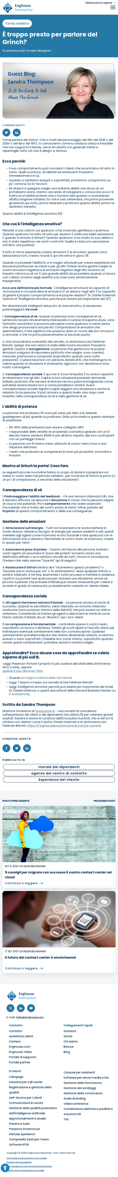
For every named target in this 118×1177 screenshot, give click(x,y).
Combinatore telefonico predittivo (88, 1109)
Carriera (14, 1041)
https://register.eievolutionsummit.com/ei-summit (64, 726)
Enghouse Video (20, 1052)
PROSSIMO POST (105, 801)
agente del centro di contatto (59, 773)
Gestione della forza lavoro (83, 1083)
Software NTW (19, 1145)
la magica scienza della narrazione (46, 678)
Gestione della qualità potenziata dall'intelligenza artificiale (33, 1110)
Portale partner (19, 1062)
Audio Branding (74, 1098)
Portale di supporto (22, 1057)
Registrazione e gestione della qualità (30, 1089)
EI (10, 694)
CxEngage (16, 1077)
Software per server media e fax (86, 1078)
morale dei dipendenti (59, 767)
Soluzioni (70, 1031)
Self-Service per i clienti (25, 1098)
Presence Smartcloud (24, 1129)
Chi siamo (71, 1041)
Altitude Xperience (22, 1134)
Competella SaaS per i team (29, 1139)
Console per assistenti (79, 1072)
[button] (100, 3)
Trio (66, 1119)
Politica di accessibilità (19, 1162)
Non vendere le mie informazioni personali (29, 1166)
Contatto (15, 1031)
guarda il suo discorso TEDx (22, 671)
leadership (22, 694)
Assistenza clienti (21, 1036)
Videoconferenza (76, 1104)
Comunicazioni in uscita (26, 1103)
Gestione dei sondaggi (80, 1088)
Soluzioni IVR (72, 1114)
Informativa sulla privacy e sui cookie (27, 1158)
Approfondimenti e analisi (27, 1118)
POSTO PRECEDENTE (15, 801)
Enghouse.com (19, 1047)
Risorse (69, 1047)
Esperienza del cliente (59, 779)
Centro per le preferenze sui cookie (25, 1170)
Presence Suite (19, 1124)
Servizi (68, 1036)
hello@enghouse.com (30, 1017)
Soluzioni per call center (25, 1082)
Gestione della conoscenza (83, 1093)
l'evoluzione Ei (45, 711)
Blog (67, 1052)
